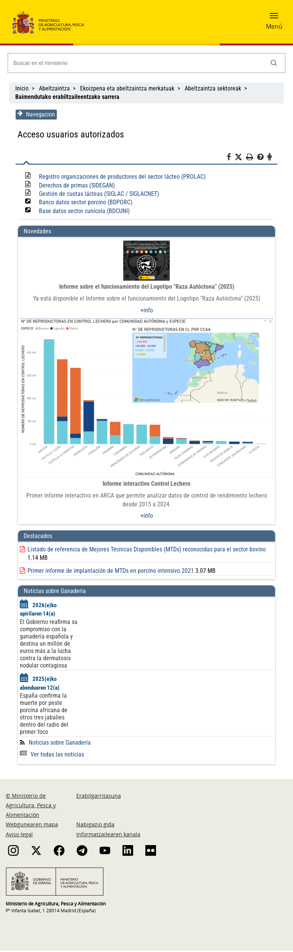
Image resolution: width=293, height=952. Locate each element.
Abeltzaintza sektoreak (213, 88)
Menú (274, 26)
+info (146, 310)
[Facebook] (231, 158)
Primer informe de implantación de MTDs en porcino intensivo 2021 (110, 571)
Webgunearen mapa (32, 825)
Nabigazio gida (95, 825)
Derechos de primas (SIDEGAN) (76, 185)
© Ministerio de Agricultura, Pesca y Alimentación (31, 806)
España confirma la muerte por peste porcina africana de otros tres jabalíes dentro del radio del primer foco (43, 715)
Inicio (22, 88)
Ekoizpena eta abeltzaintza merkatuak (127, 88)
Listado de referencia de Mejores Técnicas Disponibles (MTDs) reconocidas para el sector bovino (146, 550)
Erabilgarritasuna (98, 796)
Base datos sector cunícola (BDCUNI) (83, 211)
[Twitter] (241, 157)
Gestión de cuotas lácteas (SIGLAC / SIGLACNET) (98, 193)
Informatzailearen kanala (108, 835)
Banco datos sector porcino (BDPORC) (85, 202)
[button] (274, 18)
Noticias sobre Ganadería (59, 743)
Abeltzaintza (54, 88)
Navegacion (35, 114)
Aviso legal (19, 835)
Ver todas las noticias (51, 755)
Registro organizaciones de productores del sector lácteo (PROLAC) (121, 176)
